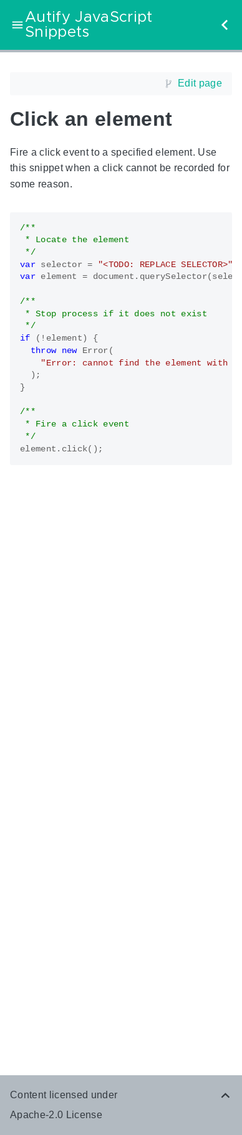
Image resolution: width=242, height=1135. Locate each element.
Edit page (200, 83)
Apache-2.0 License (56, 1114)
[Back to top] (225, 1095)
